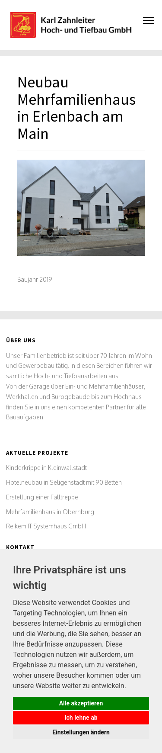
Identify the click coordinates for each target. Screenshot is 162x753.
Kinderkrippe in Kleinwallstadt (46, 467)
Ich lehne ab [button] (80, 717)
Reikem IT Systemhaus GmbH (46, 526)
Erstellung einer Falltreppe (42, 497)
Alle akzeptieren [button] (81, 703)
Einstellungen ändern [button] (81, 732)
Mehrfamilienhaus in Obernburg (50, 511)
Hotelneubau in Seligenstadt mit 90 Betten (64, 482)
